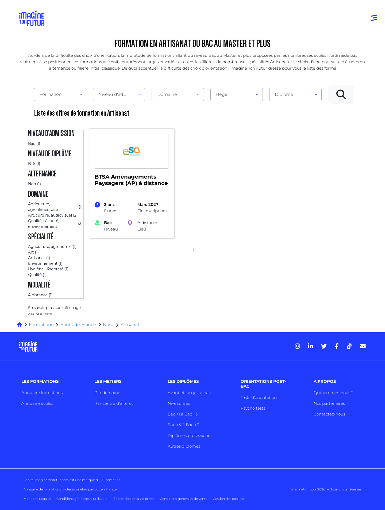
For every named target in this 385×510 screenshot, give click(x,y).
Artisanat (130, 324)
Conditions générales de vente (183, 499)
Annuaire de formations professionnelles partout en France (70, 489)
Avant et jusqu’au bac (189, 392)
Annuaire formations (42, 392)
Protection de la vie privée (134, 499)
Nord (108, 324)
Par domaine (107, 392)
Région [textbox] (224, 94)
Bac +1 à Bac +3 (183, 414)
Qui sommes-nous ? (333, 392)
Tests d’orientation (259, 397)
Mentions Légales (37, 499)
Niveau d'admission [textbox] (116, 94)
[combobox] (60, 94)
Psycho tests (253, 408)
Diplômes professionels (190, 435)
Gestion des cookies (228, 499)
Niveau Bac (179, 403)
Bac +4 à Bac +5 (183, 424)
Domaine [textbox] (167, 94)
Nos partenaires (329, 403)
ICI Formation (109, 480)
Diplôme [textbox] (284, 94)
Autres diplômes (184, 446)
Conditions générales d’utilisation (82, 499)
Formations (41, 324)
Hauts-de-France (78, 324)
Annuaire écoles (37, 403)
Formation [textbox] (51, 94)
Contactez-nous (329, 414)
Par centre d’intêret (113, 403)
